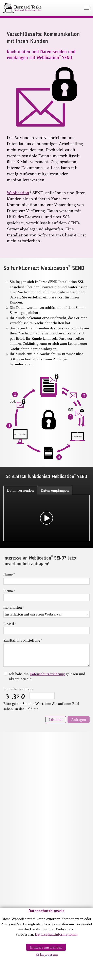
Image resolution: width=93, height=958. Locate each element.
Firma (9, 591)
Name (9, 574)
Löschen (55, 720)
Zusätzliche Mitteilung (22, 640)
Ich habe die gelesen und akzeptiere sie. (47, 676)
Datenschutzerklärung (47, 674)
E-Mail (9, 624)
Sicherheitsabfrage (18, 689)
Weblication (18, 192)
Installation (13, 607)
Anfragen (78, 720)
